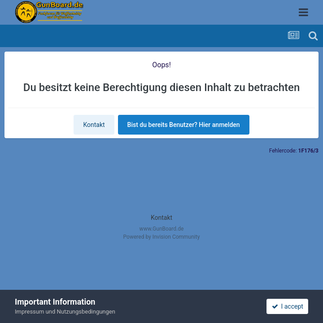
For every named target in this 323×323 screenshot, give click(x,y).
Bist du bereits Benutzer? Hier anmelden (183, 124)
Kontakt (94, 124)
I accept (287, 306)
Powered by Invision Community (161, 237)
